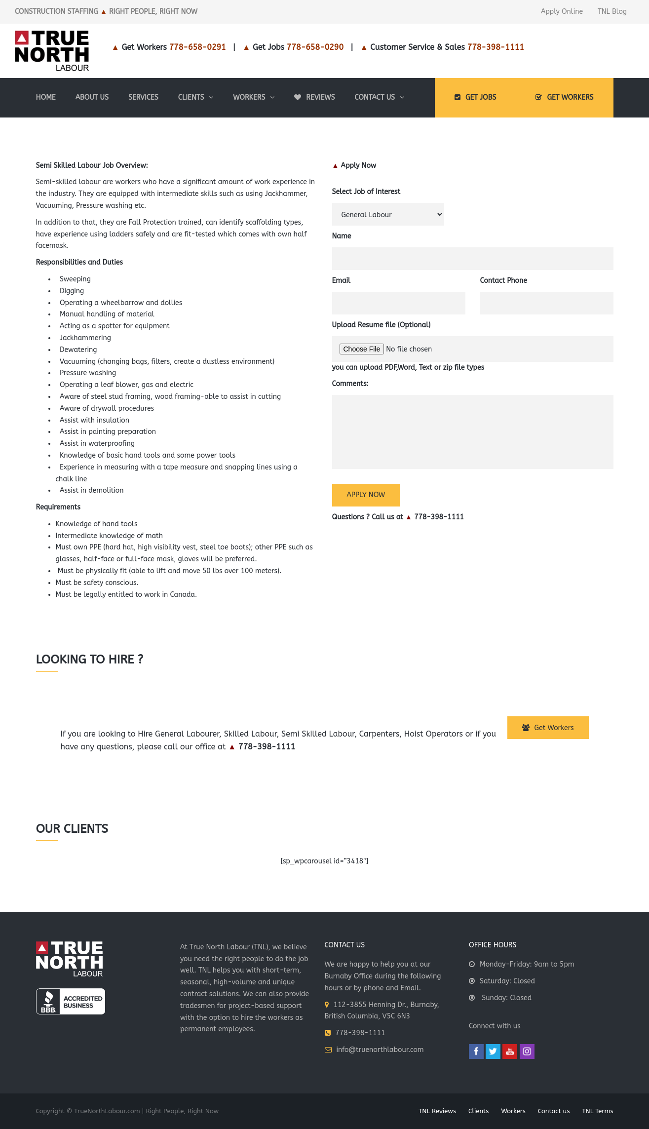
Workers (513, 1111)
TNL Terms (597, 1111)
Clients (478, 1111)
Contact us (554, 1111)
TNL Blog (612, 11)
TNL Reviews (437, 1111)
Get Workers (548, 728)
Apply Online (562, 11)
